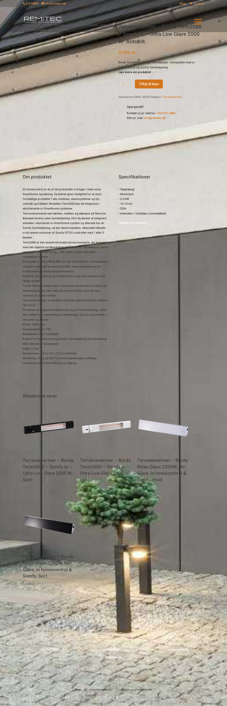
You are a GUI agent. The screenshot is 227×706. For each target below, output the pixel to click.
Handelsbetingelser (100, 689)
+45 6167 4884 (165, 113)
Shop (182, 3)
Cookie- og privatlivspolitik (136, 689)
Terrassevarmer (172, 97)
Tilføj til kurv (149, 84)
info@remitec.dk (155, 118)
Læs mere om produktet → (136, 72)
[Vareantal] (124, 84)
